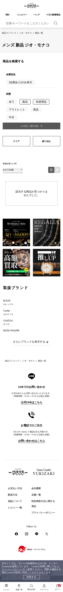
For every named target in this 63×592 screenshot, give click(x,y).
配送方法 (12, 494)
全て (11, 101)
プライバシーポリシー (43, 512)
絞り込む (46, 141)
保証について (15, 501)
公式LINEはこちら (31, 402)
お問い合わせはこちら (31, 440)
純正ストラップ (9, 33)
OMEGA (8, 322)
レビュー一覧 (15, 507)
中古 (11, 117)
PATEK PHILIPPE (13, 332)
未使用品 (41, 101)
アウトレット (17, 109)
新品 (25, 101)
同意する (31, 577)
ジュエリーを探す (14, 582)
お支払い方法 (15, 488)
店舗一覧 (36, 494)
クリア (16, 141)
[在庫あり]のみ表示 (20, 82)
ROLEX (8, 302)
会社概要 (36, 488)
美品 (35, 109)
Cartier (8, 312)
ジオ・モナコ (25, 33)
